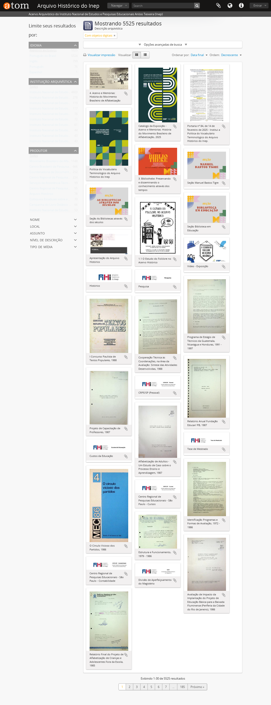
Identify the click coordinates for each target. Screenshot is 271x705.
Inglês (34, 62)
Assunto (37, 233)
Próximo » (197, 687)
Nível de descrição (46, 240)
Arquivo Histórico (41, 195)
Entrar (257, 5)
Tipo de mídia (41, 246)
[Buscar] (197, 5)
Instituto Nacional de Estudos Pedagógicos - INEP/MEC (66, 211)
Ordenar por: (180, 55)
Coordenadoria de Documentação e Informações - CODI (67, 173)
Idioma (230, 5)
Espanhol (36, 73)
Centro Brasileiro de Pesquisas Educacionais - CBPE (64, 167)
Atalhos (241, 5)
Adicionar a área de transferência (126, 93)
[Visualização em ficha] (136, 55)
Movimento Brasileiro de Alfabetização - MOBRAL (63, 162)
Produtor (38, 150)
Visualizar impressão (99, 55)
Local (35, 226)
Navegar (117, 5)
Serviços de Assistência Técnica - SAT (54, 184)
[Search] (166, 5)
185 (182, 687)
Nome (35, 219)
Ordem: (215, 55)
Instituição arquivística (51, 81)
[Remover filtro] (114, 35)
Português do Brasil (43, 57)
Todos (34, 88)
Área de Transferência (218, 5)
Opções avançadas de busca (163, 44)
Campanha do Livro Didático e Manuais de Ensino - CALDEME (71, 206)
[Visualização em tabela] (145, 55)
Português (37, 68)
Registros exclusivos (43, 51)
